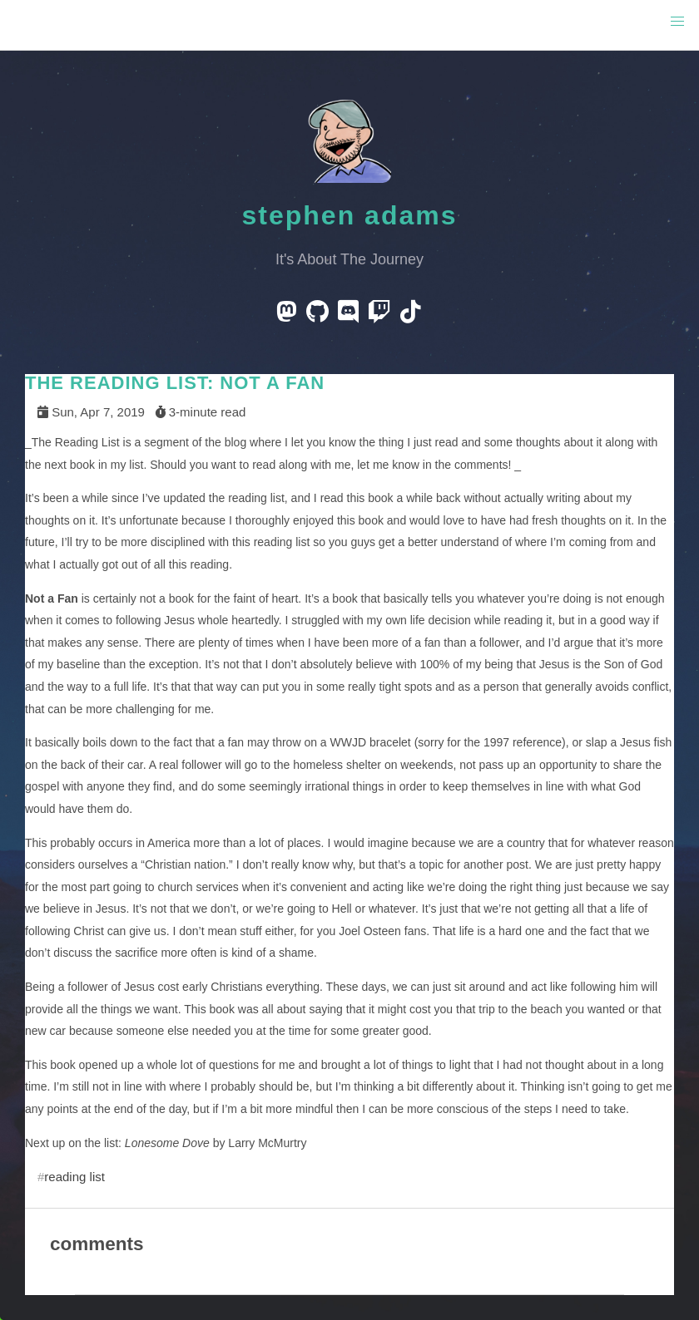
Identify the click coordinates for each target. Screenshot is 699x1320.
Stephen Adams (350, 215)
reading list (74, 1176)
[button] (677, 21)
